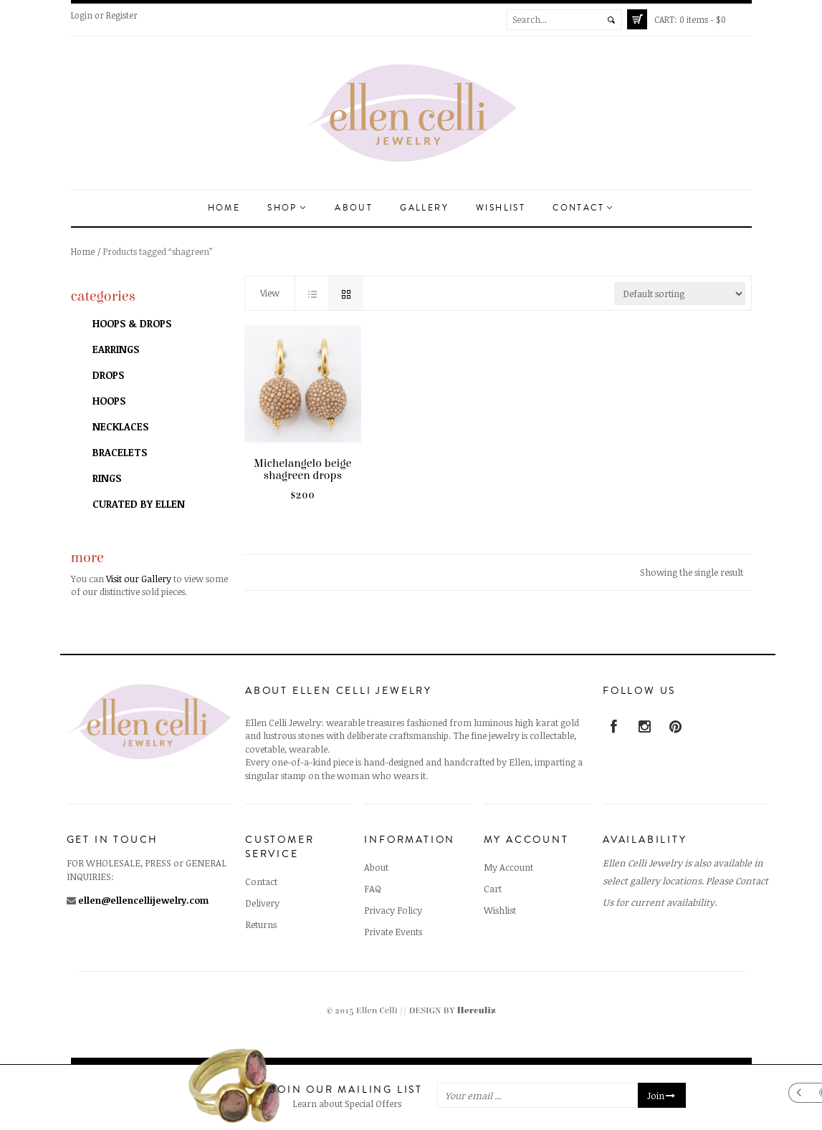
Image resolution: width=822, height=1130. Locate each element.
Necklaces (120, 426)
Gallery (424, 208)
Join (662, 1095)
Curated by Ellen (138, 504)
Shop (286, 208)
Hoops (108, 400)
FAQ (372, 888)
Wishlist (500, 208)
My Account (508, 867)
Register (122, 15)
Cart (493, 888)
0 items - (690, 19)
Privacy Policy (393, 910)
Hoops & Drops (131, 323)
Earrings (115, 349)
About (354, 208)
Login (81, 15)
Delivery (262, 903)
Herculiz (476, 1010)
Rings (106, 478)
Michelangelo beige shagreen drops (302, 470)
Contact (582, 208)
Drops (108, 375)
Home (224, 208)
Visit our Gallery (138, 578)
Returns (261, 924)
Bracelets (119, 452)
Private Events (393, 931)
